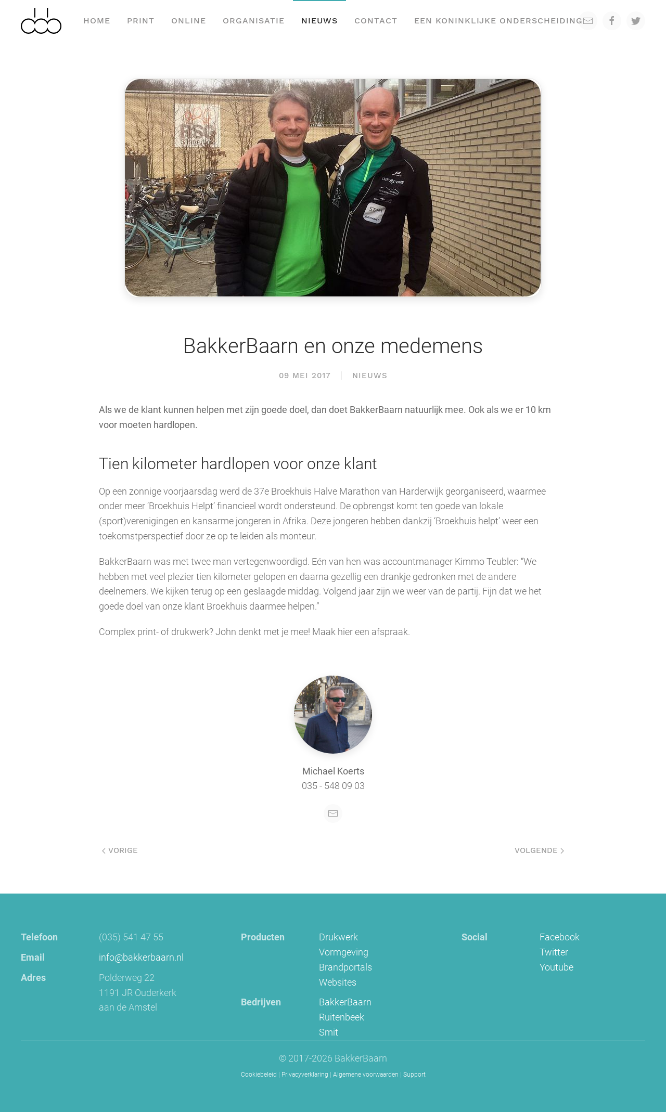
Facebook (560, 937)
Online (188, 20)
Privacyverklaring (304, 1074)
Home (96, 20)
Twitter (554, 952)
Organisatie (254, 20)
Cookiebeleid (259, 1074)
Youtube (556, 967)
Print (141, 20)
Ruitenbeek (341, 1017)
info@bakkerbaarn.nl (141, 957)
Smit (328, 1032)
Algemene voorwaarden (366, 1074)
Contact (376, 20)
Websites (337, 982)
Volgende (539, 850)
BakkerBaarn (345, 1002)
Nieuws (319, 20)
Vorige (120, 850)
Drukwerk (338, 937)
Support (414, 1074)
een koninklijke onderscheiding (498, 20)
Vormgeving (343, 952)
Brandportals (345, 967)
